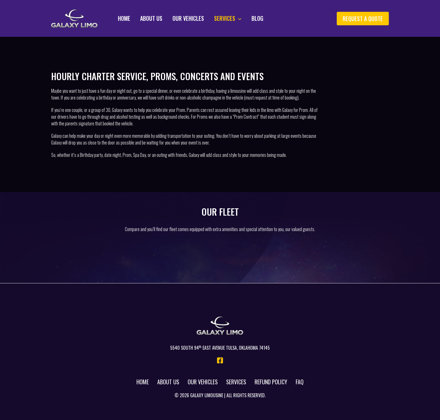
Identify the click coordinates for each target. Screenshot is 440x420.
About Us (146, 18)
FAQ (300, 382)
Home (121, 18)
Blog (247, 18)
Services (219, 18)
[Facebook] (220, 360)
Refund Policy (271, 382)
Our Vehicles (181, 18)
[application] (230, 18)
